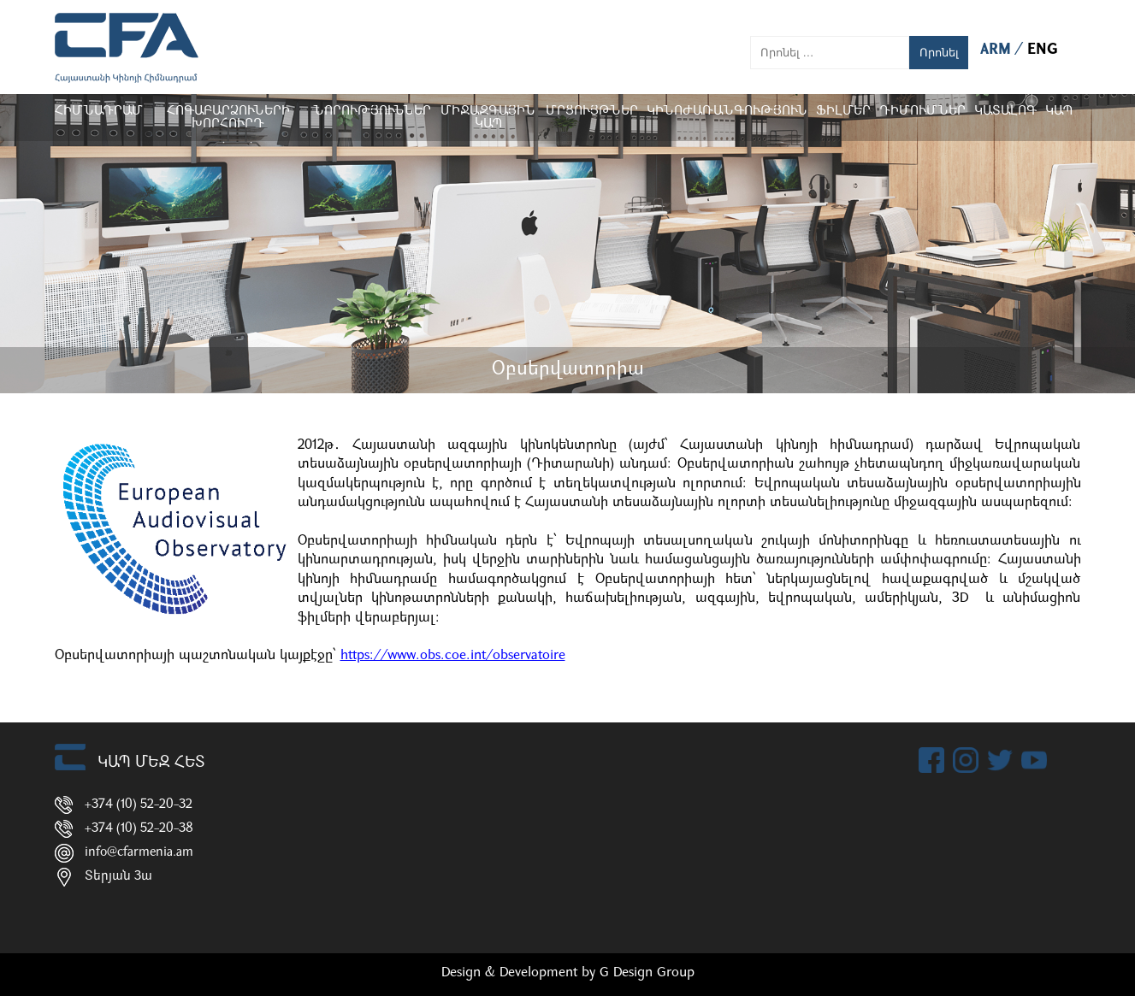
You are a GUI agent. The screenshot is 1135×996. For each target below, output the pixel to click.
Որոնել (939, 52)
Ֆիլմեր (843, 111)
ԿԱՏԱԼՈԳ (1005, 111)
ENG (1042, 50)
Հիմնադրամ (99, 111)
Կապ (1059, 111)
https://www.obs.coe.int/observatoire (452, 656)
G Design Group (647, 973)
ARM (997, 50)
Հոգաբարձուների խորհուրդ (227, 118)
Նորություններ (372, 111)
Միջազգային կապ (487, 118)
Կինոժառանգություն (727, 111)
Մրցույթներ (592, 111)
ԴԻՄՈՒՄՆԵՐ (922, 111)
